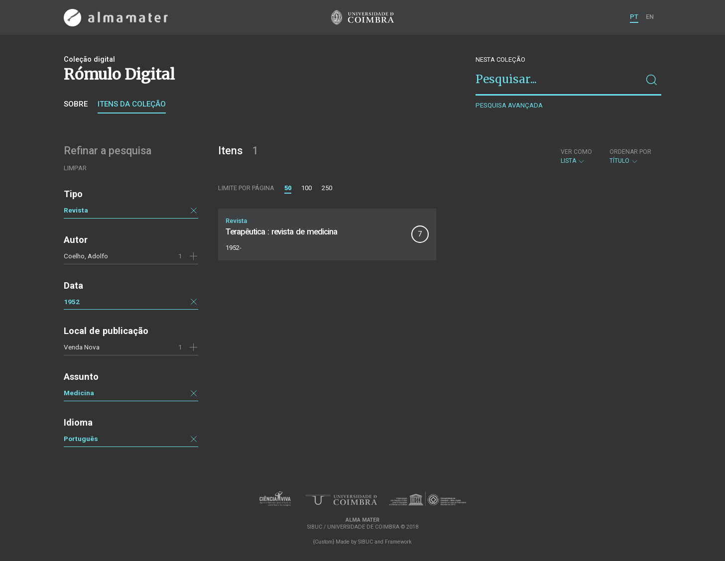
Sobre (76, 104)
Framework (398, 542)
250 (327, 188)
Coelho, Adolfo (86, 256)
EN (650, 16)
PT (634, 16)
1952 (72, 302)
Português (81, 439)
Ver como (576, 151)
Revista (76, 210)
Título (630, 156)
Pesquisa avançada (509, 105)
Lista (576, 156)
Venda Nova (82, 347)
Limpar (75, 168)
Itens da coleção (132, 104)
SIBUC (365, 542)
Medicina (79, 393)
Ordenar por (630, 151)
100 (306, 188)
